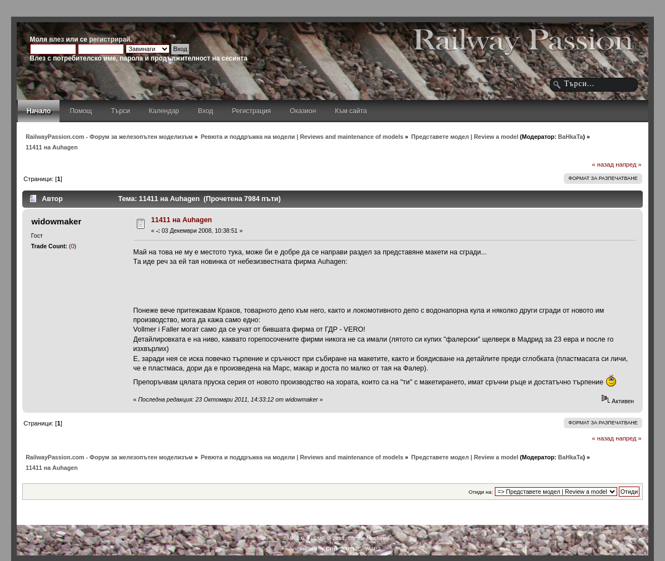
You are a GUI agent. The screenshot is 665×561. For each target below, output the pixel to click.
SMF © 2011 (329, 538)
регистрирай (109, 39)
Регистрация (251, 111)
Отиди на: (481, 492)
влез (56, 39)
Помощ (81, 111)
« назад (603, 164)
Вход (205, 111)
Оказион (303, 111)
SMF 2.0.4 (296, 538)
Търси (120, 111)
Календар (164, 111)
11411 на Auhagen (181, 220)
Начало (39, 111)
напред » (629, 164)
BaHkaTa (570, 136)
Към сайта (351, 111)
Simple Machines (369, 538)
